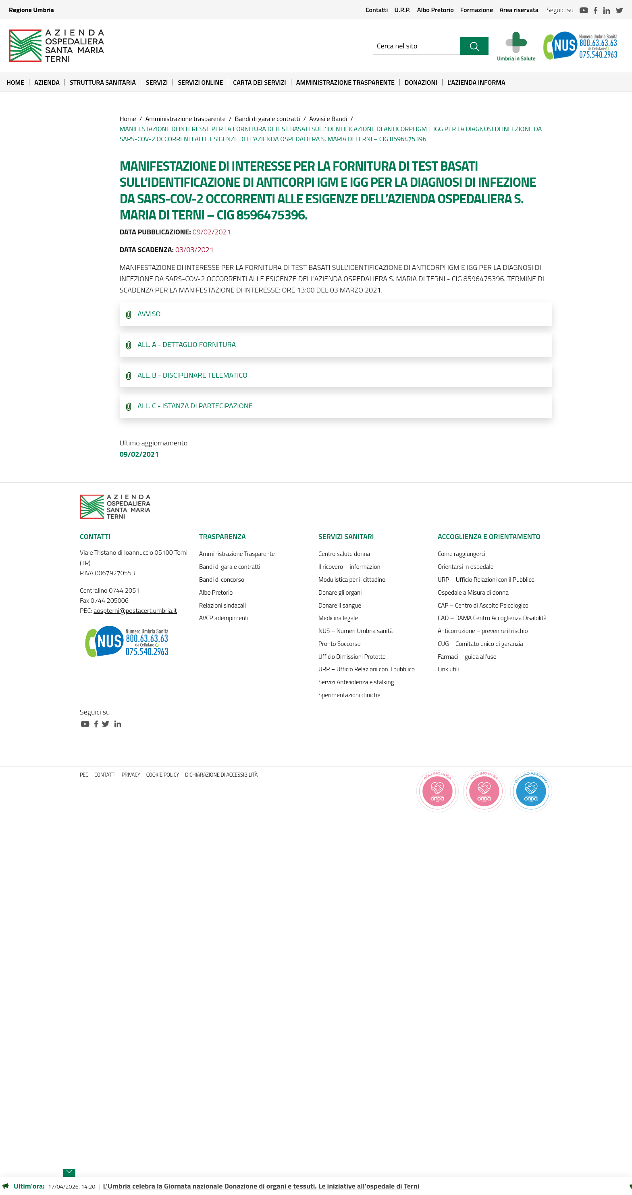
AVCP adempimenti (223, 618)
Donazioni (421, 82)
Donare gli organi (340, 592)
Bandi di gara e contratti (267, 118)
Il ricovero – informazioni (350, 566)
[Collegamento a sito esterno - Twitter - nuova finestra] (107, 723)
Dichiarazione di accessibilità (221, 775)
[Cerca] (474, 46)
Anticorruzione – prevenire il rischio (483, 630)
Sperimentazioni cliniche (349, 695)
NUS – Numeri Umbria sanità (355, 630)
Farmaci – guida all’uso (467, 656)
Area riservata (518, 9)
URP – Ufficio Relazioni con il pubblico (366, 669)
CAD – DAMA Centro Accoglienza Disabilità (492, 618)
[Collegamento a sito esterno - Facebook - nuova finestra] (98, 723)
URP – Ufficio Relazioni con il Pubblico (486, 579)
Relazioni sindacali (222, 605)
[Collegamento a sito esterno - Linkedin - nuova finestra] (119, 723)
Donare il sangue (339, 605)
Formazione (476, 9)
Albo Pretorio (435, 9)
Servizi (157, 82)
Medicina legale (338, 618)
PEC (84, 775)
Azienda (47, 82)
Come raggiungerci (461, 553)
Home (15, 82)
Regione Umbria (31, 10)
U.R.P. (402, 9)
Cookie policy (162, 775)
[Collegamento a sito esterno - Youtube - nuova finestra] (87, 723)
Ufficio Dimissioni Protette (352, 656)
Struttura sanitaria (103, 82)
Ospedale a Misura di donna (473, 592)
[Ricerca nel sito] (416, 46)
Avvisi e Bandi (328, 118)
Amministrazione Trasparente (345, 82)
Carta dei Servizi (259, 82)
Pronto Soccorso (339, 643)
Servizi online (200, 82)
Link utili (448, 669)
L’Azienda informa (476, 82)
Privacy (131, 775)
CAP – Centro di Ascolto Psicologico (483, 605)
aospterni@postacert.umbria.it (135, 610)
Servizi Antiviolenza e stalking (356, 682)
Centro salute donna (344, 553)
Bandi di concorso (221, 579)
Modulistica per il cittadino (351, 579)
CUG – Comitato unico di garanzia (480, 643)
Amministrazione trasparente (186, 118)
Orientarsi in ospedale (465, 566)
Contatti (377, 9)
